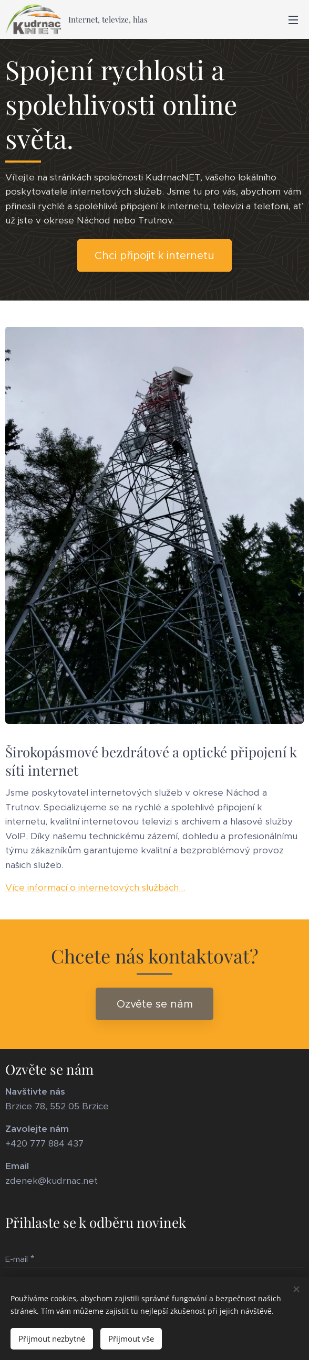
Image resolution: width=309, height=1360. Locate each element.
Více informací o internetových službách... (95, 887)
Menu (293, 19)
